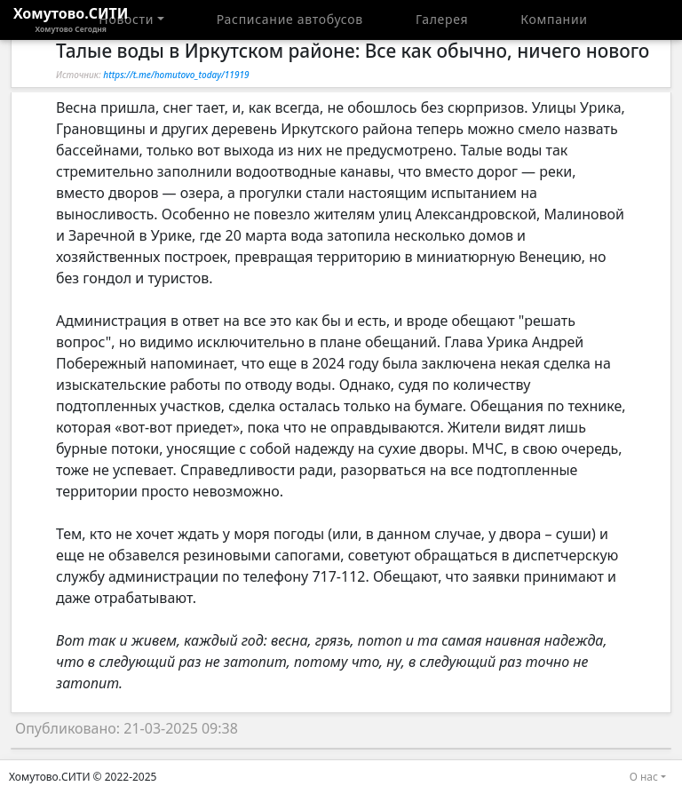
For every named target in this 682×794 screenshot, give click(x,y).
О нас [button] (644, 776)
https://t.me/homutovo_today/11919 (176, 74)
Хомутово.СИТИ (71, 20)
